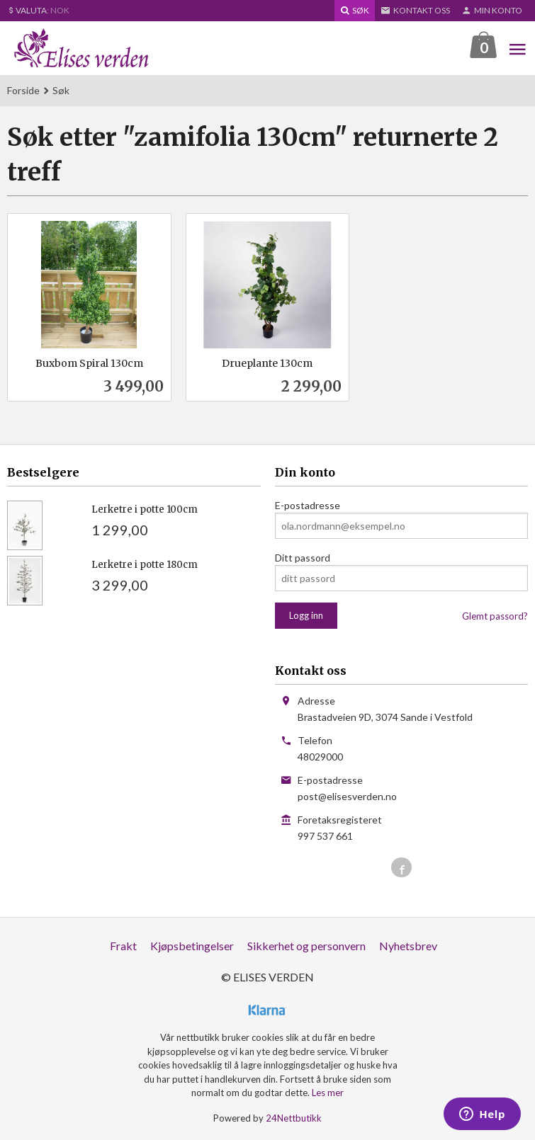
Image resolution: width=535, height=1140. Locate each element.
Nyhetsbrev (408, 946)
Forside (23, 91)
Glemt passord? (495, 616)
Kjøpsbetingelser (192, 946)
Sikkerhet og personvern (306, 946)
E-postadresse (307, 506)
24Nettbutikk (294, 1118)
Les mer (328, 1093)
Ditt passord (302, 558)
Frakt (123, 946)
